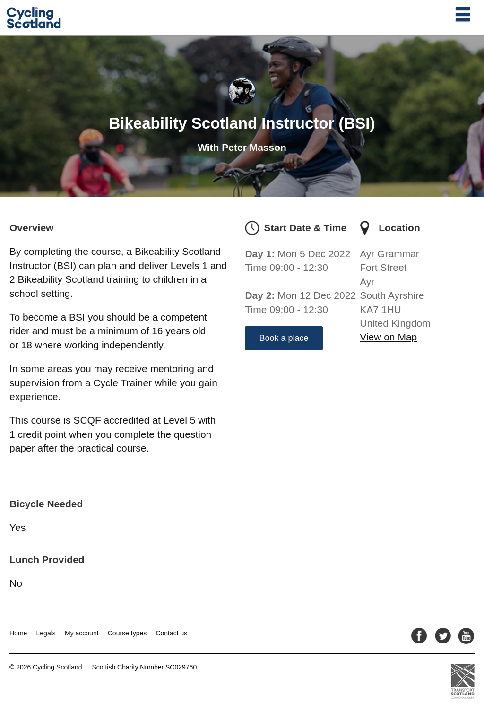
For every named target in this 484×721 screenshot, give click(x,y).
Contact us (171, 633)
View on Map (388, 336)
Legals (46, 633)
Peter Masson (254, 147)
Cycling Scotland (57, 667)
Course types (127, 633)
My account (82, 633)
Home (18, 633)
